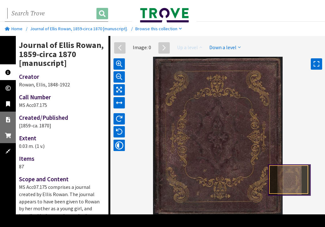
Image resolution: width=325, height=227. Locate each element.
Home (13, 29)
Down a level (225, 47)
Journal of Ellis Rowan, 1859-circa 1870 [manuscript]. (79, 29)
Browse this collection (158, 29)
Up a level (189, 47)
